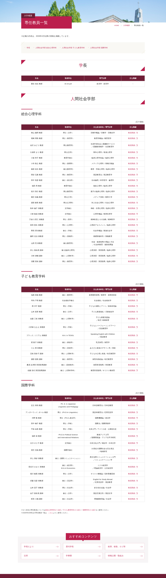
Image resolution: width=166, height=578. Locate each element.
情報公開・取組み (116, 555)
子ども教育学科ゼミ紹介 (72, 509)
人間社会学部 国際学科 (99, 48)
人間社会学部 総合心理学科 (46, 48)
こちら (50, 512)
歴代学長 (70, 546)
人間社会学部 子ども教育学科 (73, 48)
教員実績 (131, 133)
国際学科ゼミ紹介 (89, 509)
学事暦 (69, 555)
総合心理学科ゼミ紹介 (53, 509)
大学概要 (126, 25)
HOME (116, 25)
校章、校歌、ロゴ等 (117, 546)
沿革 (26, 555)
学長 (28, 48)
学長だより (29, 546)
